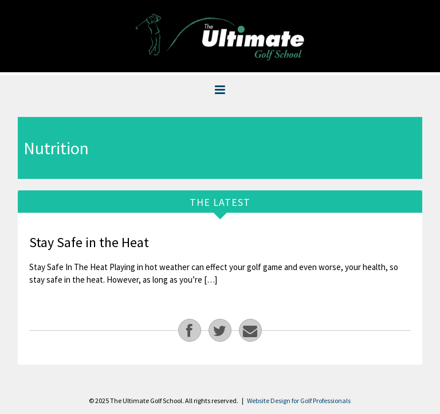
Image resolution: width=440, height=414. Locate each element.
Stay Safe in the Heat (89, 242)
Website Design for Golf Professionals (299, 400)
